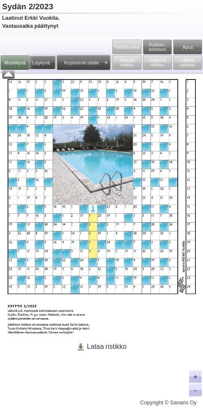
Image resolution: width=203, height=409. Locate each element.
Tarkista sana (127, 47)
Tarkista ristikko (126, 62)
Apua (188, 47)
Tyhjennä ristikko (157, 62)
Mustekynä (14, 63)
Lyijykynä (41, 63)
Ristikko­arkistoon (157, 47)
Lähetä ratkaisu (187, 62)
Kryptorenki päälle (85, 63)
